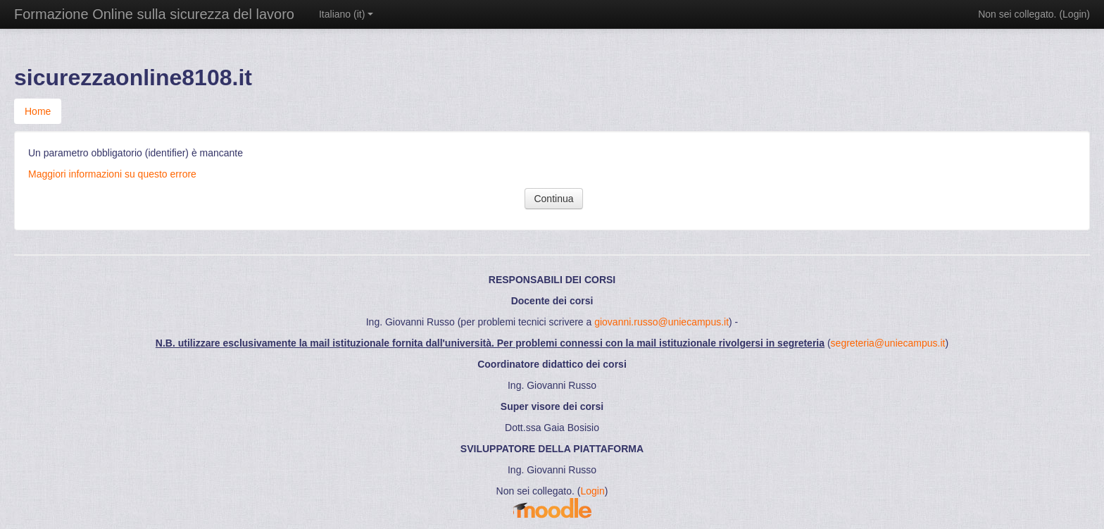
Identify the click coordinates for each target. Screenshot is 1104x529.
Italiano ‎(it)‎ (346, 14)
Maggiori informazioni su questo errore (112, 174)
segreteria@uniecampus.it (888, 343)
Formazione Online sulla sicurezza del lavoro (154, 14)
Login (1074, 14)
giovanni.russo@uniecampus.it (661, 322)
